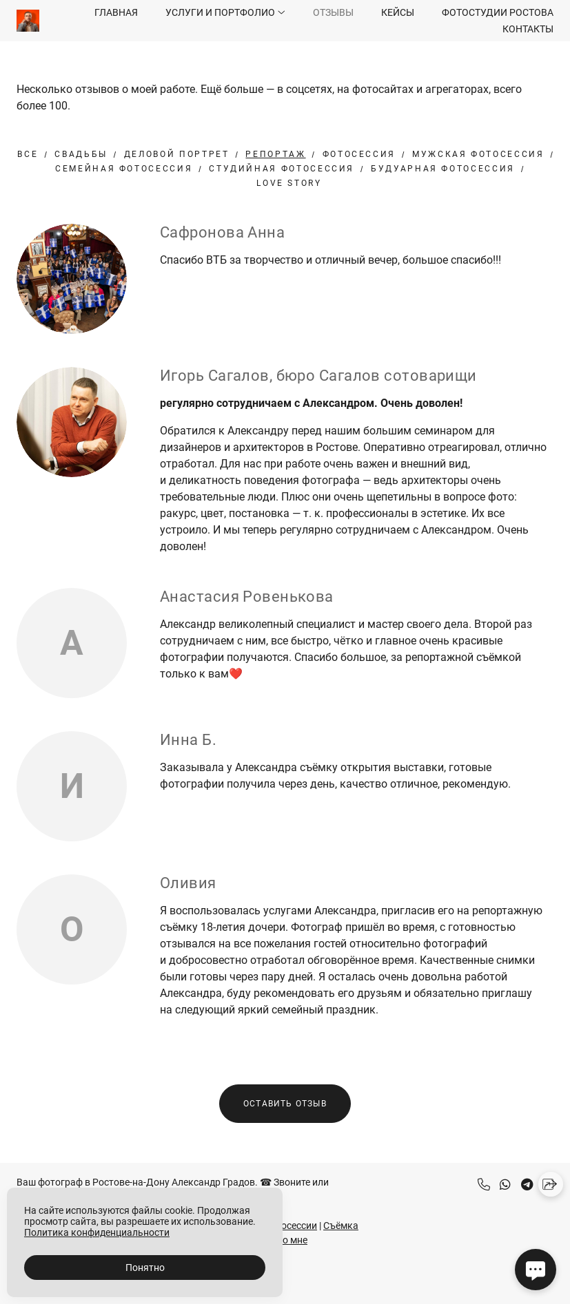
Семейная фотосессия (123, 168)
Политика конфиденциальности (97, 1232)
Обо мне (288, 1239)
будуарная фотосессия (443, 168)
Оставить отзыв (285, 1103)
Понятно (145, 1267)
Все (27, 154)
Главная (116, 12)
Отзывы (333, 12)
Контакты (527, 28)
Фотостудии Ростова (497, 12)
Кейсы (397, 12)
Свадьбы (80, 154)
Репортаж (275, 154)
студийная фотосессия (281, 168)
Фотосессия (359, 154)
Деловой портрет (177, 154)
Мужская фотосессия (478, 154)
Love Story (288, 183)
